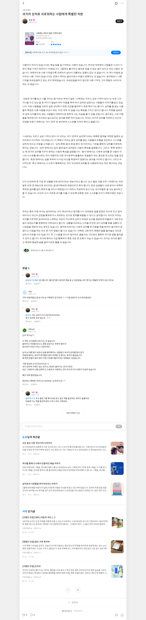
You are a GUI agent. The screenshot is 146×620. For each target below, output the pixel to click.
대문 (116, 3)
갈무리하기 (116, 615)
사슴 (30, 292)
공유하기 (122, 615)
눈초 (35, 274)
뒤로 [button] (23, 3)
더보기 (122, 3)
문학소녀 (31, 329)
